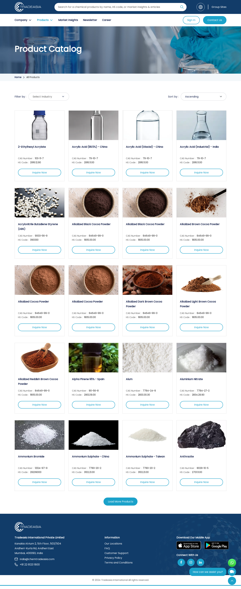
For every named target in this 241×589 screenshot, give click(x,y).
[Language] (201, 7)
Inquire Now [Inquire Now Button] (39, 173)
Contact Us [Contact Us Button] (214, 20)
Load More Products (120, 505)
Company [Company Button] (23, 20)
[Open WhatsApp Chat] (232, 563)
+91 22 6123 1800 (27, 568)
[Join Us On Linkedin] (200, 565)
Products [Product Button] (45, 20)
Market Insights (68, 20)
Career (106, 20)
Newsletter (90, 20)
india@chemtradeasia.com (34, 562)
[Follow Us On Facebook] (181, 565)
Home (18, 77)
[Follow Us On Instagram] (191, 565)
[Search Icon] (182, 8)
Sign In (191, 20)
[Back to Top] (232, 581)
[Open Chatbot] (232, 572)
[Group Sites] (217, 7)
